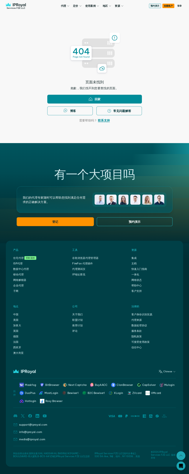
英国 (16, 331)
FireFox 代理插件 (82, 263)
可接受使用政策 (140, 342)
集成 (134, 258)
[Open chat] (181, 466)
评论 (75, 331)
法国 (16, 342)
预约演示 (155, 5)
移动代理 (18, 274)
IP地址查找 (78, 274)
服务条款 (136, 331)
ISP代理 (18, 263)
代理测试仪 (78, 269)
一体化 (135, 274)
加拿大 (17, 325)
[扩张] (181, 455)
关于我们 (77, 314)
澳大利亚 (18, 353)
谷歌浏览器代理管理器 (85, 258)
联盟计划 (77, 320)
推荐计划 (77, 325)
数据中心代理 (21, 269)
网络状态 (136, 280)
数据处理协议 (139, 325)
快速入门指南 (139, 269)
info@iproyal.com (30, 432)
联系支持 (104, 120)
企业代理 (18, 285)
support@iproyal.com (33, 424)
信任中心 (136, 347)
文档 (134, 263)
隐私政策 (136, 336)
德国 (16, 336)
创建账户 (168, 5)
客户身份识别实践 (141, 314)
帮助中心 (136, 285)
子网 (16, 291)
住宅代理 (18, 258)
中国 (16, 314)
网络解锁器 (19, 280)
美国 (16, 320)
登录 (179, 5)
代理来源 (136, 320)
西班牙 (17, 347)
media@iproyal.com (32, 439)
